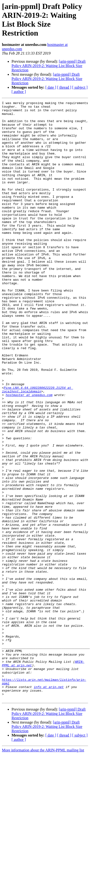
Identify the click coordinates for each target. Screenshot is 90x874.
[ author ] (19, 92)
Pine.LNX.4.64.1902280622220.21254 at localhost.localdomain (37, 447)
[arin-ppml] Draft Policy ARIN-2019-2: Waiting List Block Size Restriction (49, 65)
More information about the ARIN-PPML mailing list (43, 870)
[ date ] (50, 87)
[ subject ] (80, 87)
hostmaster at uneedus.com (29, 454)
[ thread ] (64, 87)
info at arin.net (49, 804)
